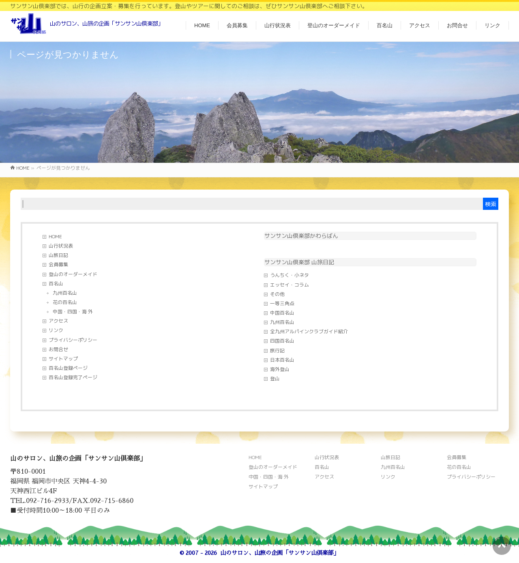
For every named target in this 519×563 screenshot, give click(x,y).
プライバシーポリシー (73, 340)
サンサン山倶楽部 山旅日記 (299, 262)
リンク (56, 330)
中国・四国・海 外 (73, 311)
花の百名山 (65, 302)
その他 (277, 294)
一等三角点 (282, 303)
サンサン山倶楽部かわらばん (301, 235)
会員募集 (58, 264)
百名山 (56, 283)
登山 (275, 378)
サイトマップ (63, 358)
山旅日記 (58, 255)
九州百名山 (65, 292)
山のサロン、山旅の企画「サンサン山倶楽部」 (279, 553)
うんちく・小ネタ (289, 275)
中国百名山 (282, 312)
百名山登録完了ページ (73, 377)
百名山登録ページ (68, 368)
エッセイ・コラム (289, 284)
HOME (55, 236)
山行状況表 (61, 245)
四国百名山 (282, 340)
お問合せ (58, 349)
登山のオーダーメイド (73, 274)
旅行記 (277, 350)
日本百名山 (282, 359)
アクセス (58, 320)
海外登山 (280, 369)
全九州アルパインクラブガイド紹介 (309, 331)
